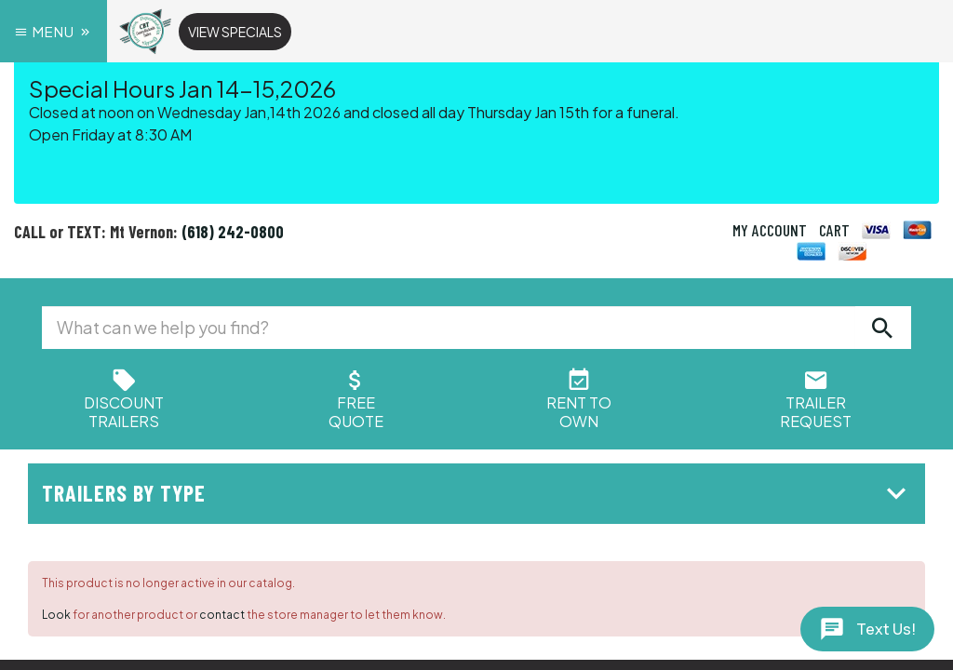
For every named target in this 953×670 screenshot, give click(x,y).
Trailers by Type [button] (479, 492)
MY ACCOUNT (769, 230)
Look (56, 615)
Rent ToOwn (578, 402)
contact (222, 615)
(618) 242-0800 (232, 231)
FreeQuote (356, 402)
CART (834, 230)
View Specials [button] (235, 31)
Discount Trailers (124, 402)
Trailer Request (816, 402)
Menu (53, 31)
